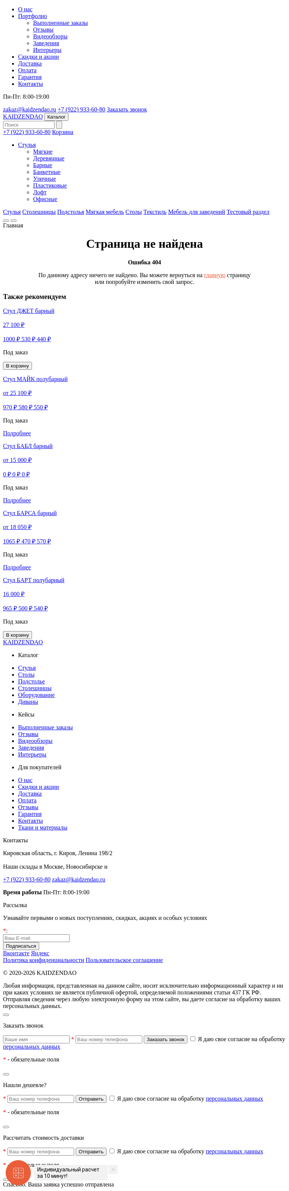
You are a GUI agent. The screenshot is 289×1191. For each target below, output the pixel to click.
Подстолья (70, 212)
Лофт (40, 192)
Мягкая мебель (105, 212)
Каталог (56, 117)
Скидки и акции (38, 56)
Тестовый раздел (248, 212)
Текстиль (155, 212)
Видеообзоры (50, 36)
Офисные (45, 199)
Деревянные (48, 158)
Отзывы (43, 29)
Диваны (28, 701)
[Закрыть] (6, 1015)
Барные (42, 165)
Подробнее (17, 433)
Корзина (62, 132)
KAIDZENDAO (23, 116)
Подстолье (31, 681)
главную (214, 275)
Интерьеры (47, 50)
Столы (133, 212)
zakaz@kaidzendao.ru (29, 109)
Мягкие (43, 151)
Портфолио (32, 16)
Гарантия (30, 77)
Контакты (30, 84)
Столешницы (39, 212)
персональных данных (31, 1046)
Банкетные (47, 172)
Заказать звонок (127, 109)
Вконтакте (16, 953)
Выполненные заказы (60, 23)
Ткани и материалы (42, 827)
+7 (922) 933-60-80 (81, 109)
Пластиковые (50, 185)
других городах (128, 866)
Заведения (46, 43)
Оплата (27, 70)
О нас (25, 9)
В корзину (17, 366)
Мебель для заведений (196, 212)
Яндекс (40, 953)
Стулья (27, 145)
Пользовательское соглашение (124, 960)
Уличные (44, 178)
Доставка (30, 63)
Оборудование (36, 695)
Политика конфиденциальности (43, 960)
